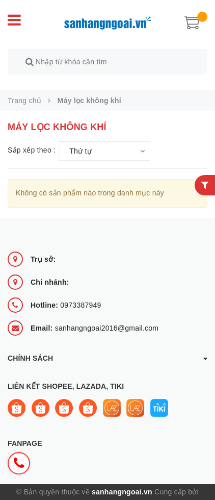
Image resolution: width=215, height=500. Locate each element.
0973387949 (66, 293)
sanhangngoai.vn (122, 480)
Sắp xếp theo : (32, 139)
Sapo (107, 493)
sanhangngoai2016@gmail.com (94, 316)
